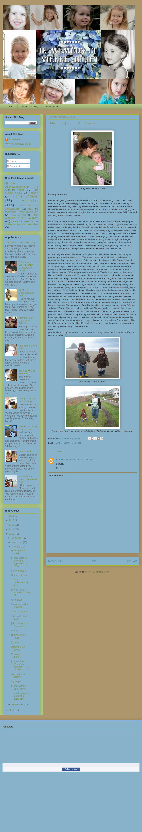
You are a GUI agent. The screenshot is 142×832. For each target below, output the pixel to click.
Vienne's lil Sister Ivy (22, 221)
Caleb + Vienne (19, 611)
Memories (76, 443)
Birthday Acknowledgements (17, 185)
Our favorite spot (19, 575)
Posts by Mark (19, 215)
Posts (11, 161)
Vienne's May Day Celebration (28, 428)
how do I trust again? (18, 675)
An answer (16, 599)
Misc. (30, 209)
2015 (12, 520)
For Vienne (14, 139)
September (17, 704)
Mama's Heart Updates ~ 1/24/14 (26, 321)
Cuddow (15, 642)
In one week (25, 451)
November (17, 542)
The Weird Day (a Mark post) (20, 242)
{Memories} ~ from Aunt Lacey (20, 624)
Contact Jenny (51, 106)
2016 (12, 515)
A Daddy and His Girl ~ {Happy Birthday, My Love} (27, 266)
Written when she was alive (21, 224)
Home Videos (25, 196)
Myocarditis (10, 212)
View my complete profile (18, 143)
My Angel (16, 681)
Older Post (130, 561)
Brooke (60, 459)
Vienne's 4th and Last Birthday (27, 400)
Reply (59, 468)
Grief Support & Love (21, 191)
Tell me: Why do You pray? (27, 372)
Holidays (33, 192)
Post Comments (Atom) (99, 572)
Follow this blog (71, 769)
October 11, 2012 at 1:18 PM (78, 459)
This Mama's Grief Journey (21, 216)
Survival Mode (18, 570)
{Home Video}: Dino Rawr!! (18, 687)
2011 (12, 710)
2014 (12, 524)
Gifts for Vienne (63, 443)
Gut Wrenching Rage (18, 636)
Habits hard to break (18, 552)
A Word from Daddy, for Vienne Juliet (28, 479)
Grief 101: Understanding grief (26, 293)
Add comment (56, 475)
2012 (12, 533)
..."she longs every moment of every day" (20, 696)
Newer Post (55, 561)
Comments (14, 166)
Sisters (14, 630)
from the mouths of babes (19, 605)
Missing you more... (17, 655)
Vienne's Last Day (29, 106)
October (16, 546)
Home (11, 106)
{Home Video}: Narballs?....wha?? (20, 592)
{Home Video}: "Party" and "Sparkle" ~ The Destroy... (20, 665)
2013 (12, 529)
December (17, 537)
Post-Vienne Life (29, 211)
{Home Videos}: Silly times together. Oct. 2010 (19, 562)
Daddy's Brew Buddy (18, 648)
